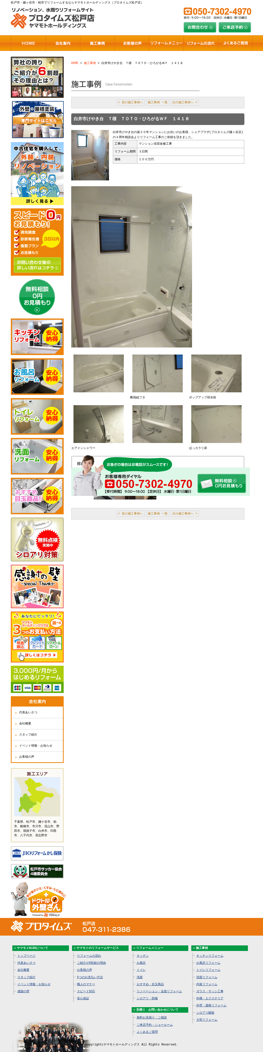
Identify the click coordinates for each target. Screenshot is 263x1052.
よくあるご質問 (147, 1027)
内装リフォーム (206, 979)
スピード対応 (86, 986)
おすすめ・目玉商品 (150, 979)
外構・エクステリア (209, 993)
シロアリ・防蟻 (147, 993)
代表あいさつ (28, 708)
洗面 (140, 972)
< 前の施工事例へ (130, 102)
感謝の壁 (23, 986)
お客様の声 (26, 753)
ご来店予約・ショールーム (155, 1019)
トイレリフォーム (208, 965)
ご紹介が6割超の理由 (91, 957)
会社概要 (25, 719)
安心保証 (83, 993)
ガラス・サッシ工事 (209, 986)
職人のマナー (86, 979)
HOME (75, 63)
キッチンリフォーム (209, 950)
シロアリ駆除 (205, 1007)
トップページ (26, 950)
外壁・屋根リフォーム (211, 1000)
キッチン (143, 950)
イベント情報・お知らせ (35, 742)
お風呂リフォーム (208, 957)
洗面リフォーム (206, 972)
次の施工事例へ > (184, 102)
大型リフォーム (206, 1014)
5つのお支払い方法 (90, 972)
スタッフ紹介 (28, 730)
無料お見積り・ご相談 (152, 1012)
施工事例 (90, 63)
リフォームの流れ (89, 950)
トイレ (141, 965)
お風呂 (141, 957)
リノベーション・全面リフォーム (159, 986)
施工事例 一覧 (158, 102)
